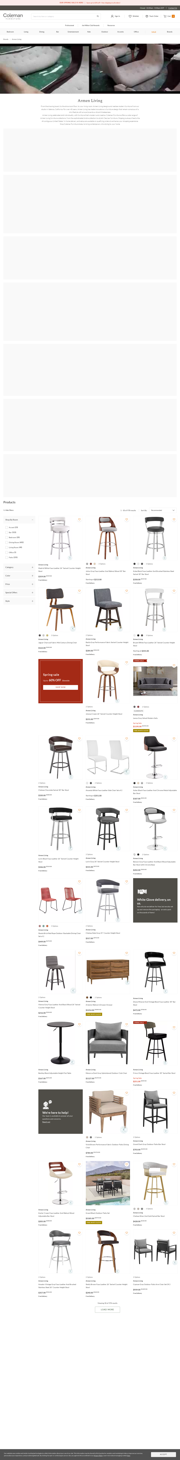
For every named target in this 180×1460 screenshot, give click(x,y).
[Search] (66, 16)
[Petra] (123, 271)
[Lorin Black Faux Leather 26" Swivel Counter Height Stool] (60, 882)
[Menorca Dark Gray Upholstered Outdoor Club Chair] (108, 1096)
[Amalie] (157, 329)
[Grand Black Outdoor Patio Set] (108, 1236)
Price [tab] (7, 610)
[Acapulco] (23, 387)
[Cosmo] (90, 157)
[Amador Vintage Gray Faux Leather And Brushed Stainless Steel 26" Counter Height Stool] (60, 1307)
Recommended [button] (156, 537)
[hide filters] (9, 537)
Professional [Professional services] (69, 25)
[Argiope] (123, 387)
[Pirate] (157, 157)
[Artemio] (23, 271)
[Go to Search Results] (98, 16)
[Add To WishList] (79, 546)
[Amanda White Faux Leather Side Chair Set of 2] (108, 813)
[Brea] (123, 216)
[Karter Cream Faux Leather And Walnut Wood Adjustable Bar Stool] (60, 1236)
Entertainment (73, 32)
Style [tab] (7, 627)
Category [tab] (9, 593)
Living (26, 32)
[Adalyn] (23, 329)
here (128, 1455)
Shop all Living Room (90, 193)
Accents (120, 32)
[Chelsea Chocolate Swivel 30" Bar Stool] (60, 813)
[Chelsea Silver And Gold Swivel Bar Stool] (155, 1239)
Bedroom (10, 32)
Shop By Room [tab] (11, 546)
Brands (169, 32)
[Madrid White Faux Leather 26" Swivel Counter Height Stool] (60, 591)
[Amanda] (23, 157)
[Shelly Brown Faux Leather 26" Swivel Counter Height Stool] (108, 1307)
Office (136, 32)
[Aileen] (56, 387)
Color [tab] (7, 602)
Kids (89, 32)
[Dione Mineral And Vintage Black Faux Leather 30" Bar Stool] (155, 1024)
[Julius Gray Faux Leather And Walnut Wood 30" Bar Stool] (108, 594)
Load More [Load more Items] (107, 1336)
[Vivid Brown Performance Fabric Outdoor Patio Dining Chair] (108, 1167)
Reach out (46, 1148)
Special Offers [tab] (11, 619)
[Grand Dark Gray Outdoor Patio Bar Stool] (155, 1167)
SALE (154, 32)
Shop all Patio (90, 365)
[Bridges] (56, 271)
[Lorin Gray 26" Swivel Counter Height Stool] (108, 884)
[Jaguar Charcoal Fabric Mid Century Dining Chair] (60, 665)
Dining (41, 32)
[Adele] (56, 329)
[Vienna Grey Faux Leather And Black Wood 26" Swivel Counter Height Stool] (60, 1027)
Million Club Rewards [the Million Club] (91, 25)
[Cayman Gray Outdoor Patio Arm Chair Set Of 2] (155, 1307)
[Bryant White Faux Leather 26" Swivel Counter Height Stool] (155, 665)
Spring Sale (137, 750)
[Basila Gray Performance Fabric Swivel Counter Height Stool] (108, 665)
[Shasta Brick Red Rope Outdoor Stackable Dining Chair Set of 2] (60, 956)
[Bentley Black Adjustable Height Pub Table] (60, 1096)
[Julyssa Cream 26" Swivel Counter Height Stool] (108, 737)
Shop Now (61, 714)
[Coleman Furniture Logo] (13, 19)
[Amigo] (56, 157)
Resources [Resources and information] (111, 25)
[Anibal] (157, 446)
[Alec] (90, 329)
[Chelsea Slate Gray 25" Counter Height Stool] (108, 956)
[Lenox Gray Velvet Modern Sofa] (155, 741)
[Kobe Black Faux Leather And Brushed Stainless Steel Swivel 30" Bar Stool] (155, 594)
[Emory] (123, 157)
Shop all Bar (90, 424)
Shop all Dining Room (90, 307)
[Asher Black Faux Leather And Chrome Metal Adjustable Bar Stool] (155, 813)
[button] (115, 16)
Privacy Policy (98, 1455)
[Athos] (90, 216)
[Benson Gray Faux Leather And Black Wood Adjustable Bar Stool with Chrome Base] (155, 885)
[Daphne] (23, 501)
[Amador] (123, 329)
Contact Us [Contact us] (172, 8)
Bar (57, 32)
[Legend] (90, 271)
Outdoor (104, 32)
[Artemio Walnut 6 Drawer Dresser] (108, 1027)
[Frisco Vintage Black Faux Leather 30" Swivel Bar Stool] (155, 1096)
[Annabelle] (56, 216)
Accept (163, 1454)
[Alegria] (90, 387)
